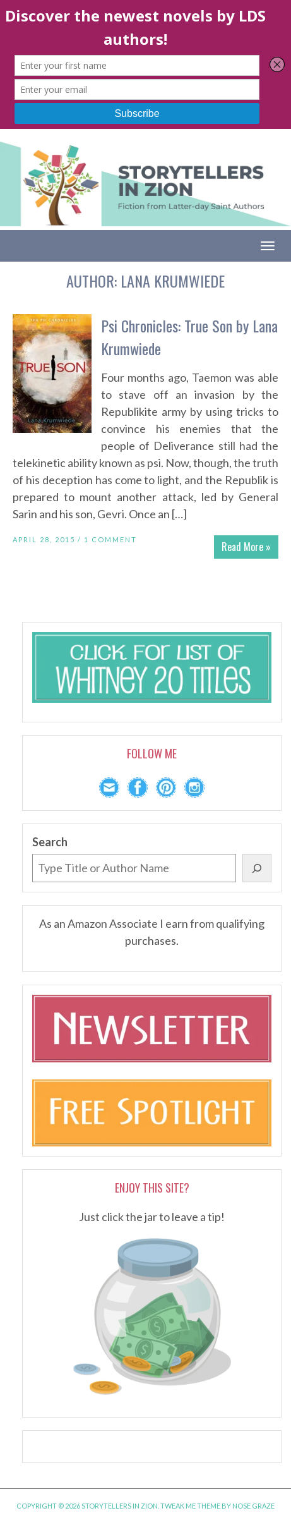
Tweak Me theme (190, 1506)
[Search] (256, 868)
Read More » (246, 546)
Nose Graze (253, 1506)
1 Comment (110, 539)
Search (50, 842)
